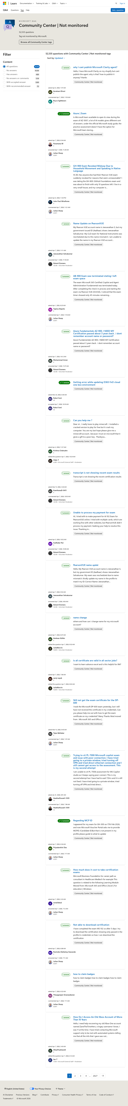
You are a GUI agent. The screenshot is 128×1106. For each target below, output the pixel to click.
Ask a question (118, 10)
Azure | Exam (79, 113)
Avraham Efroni (59, 91)
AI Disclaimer (8, 1095)
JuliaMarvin (57, 647)
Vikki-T (56, 460)
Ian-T (55, 1059)
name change (80, 617)
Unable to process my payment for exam (94, 512)
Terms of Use (91, 1095)
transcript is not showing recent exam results (96, 472)
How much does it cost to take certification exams (95, 871)
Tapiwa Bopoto (59, 309)
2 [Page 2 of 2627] (75, 1075)
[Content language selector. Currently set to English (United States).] (14, 1089)
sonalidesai (57, 902)
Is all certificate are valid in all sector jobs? (95, 660)
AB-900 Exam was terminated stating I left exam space (94, 277)
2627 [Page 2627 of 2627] (95, 1075)
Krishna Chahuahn (60, 450)
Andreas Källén (59, 638)
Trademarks (7, 1098)
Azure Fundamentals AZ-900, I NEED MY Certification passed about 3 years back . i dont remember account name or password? (97, 333)
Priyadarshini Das (60, 847)
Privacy (54, 1095)
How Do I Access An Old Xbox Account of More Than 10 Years (97, 1018)
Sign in (122, 3)
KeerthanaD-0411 (60, 490)
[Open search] (116, 3)
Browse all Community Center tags (36, 42)
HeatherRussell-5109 (61, 798)
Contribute (45, 1095)
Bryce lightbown (59, 100)
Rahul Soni (57, 398)
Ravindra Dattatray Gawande (64, 952)
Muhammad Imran (60, 360)
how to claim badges (84, 973)
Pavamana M (58, 143)
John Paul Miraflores (61, 201)
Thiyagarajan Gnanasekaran (64, 995)
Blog (34, 1095)
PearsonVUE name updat (85, 564)
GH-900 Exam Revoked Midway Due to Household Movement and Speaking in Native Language (96, 168)
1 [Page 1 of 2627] (69, 1075)
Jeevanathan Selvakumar (62, 254)
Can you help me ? (82, 420)
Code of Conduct (105, 1095)
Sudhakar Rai (58, 543)
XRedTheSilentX (59, 1050)
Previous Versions (22, 1095)
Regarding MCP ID (82, 820)
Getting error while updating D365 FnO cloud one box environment (96, 383)
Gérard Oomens (59, 263)
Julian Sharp (58, 153)
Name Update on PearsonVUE (88, 223)
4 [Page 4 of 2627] (86, 1075)
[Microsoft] (4, 3)
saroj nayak (57, 678)
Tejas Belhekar (58, 733)
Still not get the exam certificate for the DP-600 (96, 701)
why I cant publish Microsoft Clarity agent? (95, 67)
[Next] (102, 1076)
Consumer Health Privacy (72, 1095)
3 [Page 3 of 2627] (80, 1075)
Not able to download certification (91, 924)
